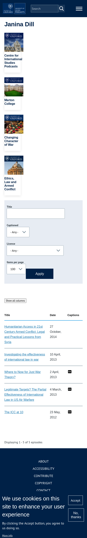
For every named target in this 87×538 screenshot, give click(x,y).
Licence (11, 243)
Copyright (43, 483)
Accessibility (43, 468)
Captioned (12, 225)
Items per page (15, 262)
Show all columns (15, 300)
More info (7, 535)
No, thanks (76, 515)
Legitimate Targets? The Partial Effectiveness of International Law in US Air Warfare (25, 394)
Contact (44, 490)
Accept (75, 500)
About (43, 461)
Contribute (43, 476)
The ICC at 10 (13, 412)
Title (9, 206)
